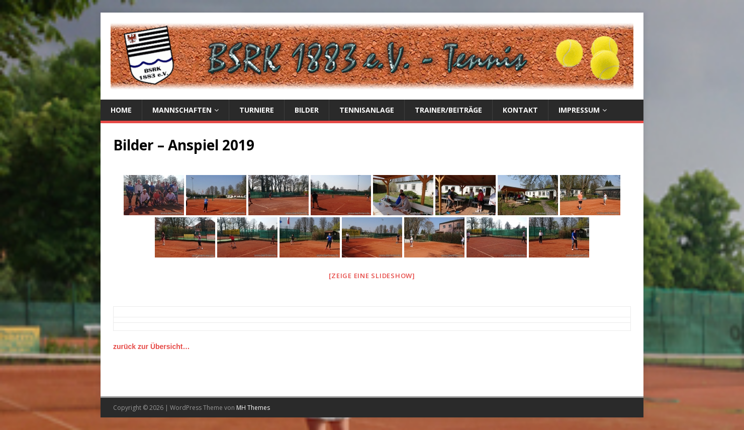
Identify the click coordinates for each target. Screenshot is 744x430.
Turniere (256, 110)
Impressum (579, 110)
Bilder (307, 110)
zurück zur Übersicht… (151, 346)
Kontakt (520, 110)
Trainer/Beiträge (448, 110)
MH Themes (253, 407)
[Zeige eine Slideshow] (372, 275)
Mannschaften (182, 110)
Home (121, 110)
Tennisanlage (366, 110)
